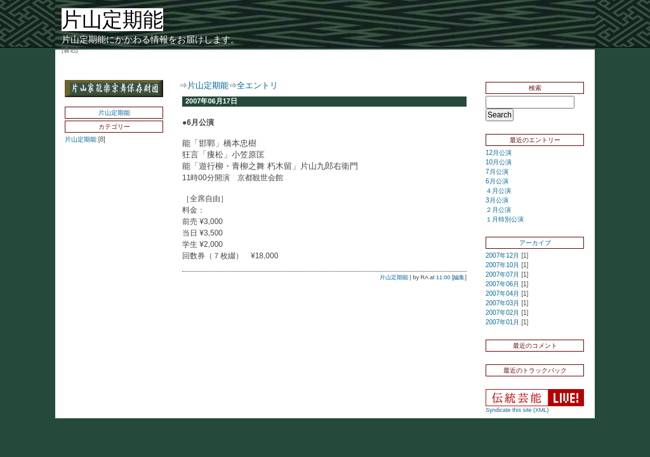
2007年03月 (502, 303)
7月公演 (497, 171)
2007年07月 (502, 274)
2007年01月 (502, 322)
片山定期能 (114, 112)
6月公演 (497, 181)
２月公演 (498, 209)
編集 (459, 277)
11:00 (443, 277)
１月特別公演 (505, 219)
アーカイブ (535, 242)
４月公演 (498, 190)
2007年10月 (502, 265)
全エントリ (257, 85)
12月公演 (499, 152)
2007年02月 (502, 312)
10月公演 (499, 162)
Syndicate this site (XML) (517, 410)
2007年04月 (502, 293)
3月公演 (497, 200)
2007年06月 (502, 284)
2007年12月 (502, 255)
